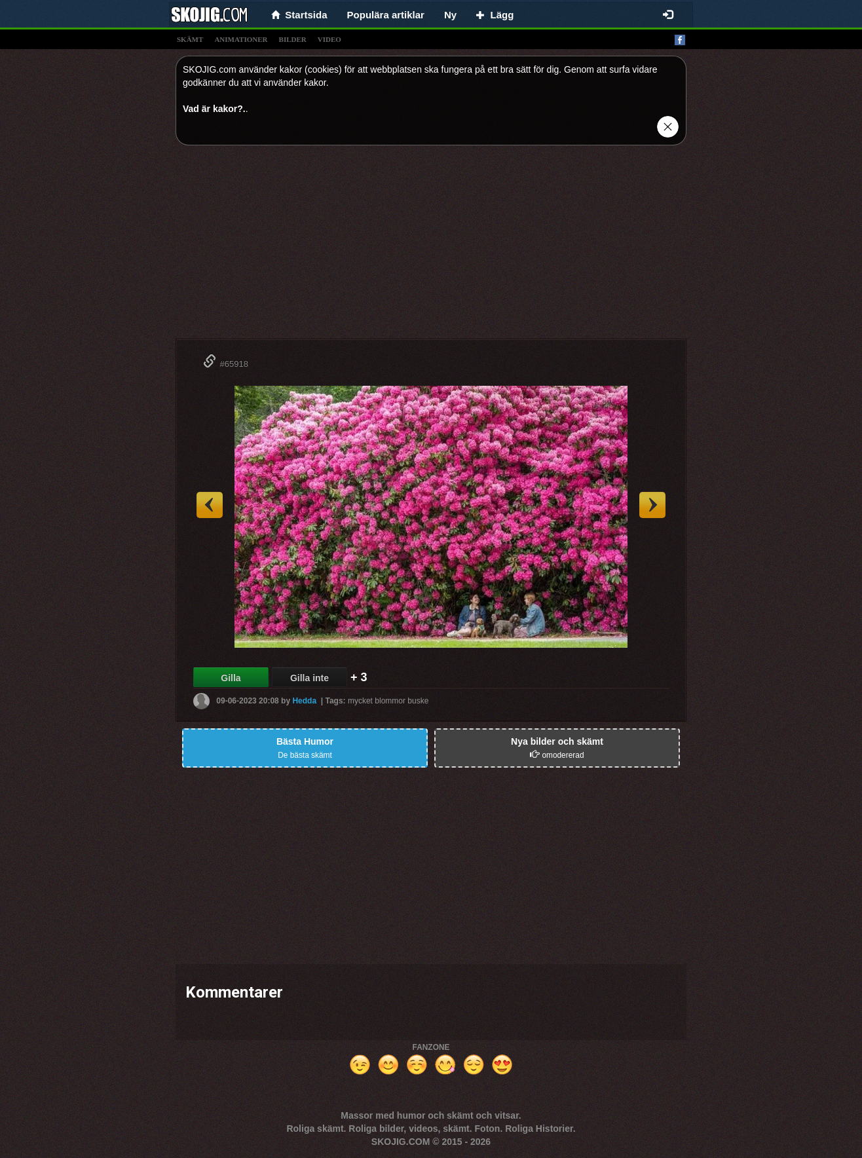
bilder (293, 39)
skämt (190, 39)
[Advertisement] (431, 247)
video (329, 39)
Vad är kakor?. (214, 108)
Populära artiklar (385, 14)
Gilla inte (309, 678)
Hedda (304, 700)
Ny (450, 14)
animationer (240, 39)
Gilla (230, 678)
